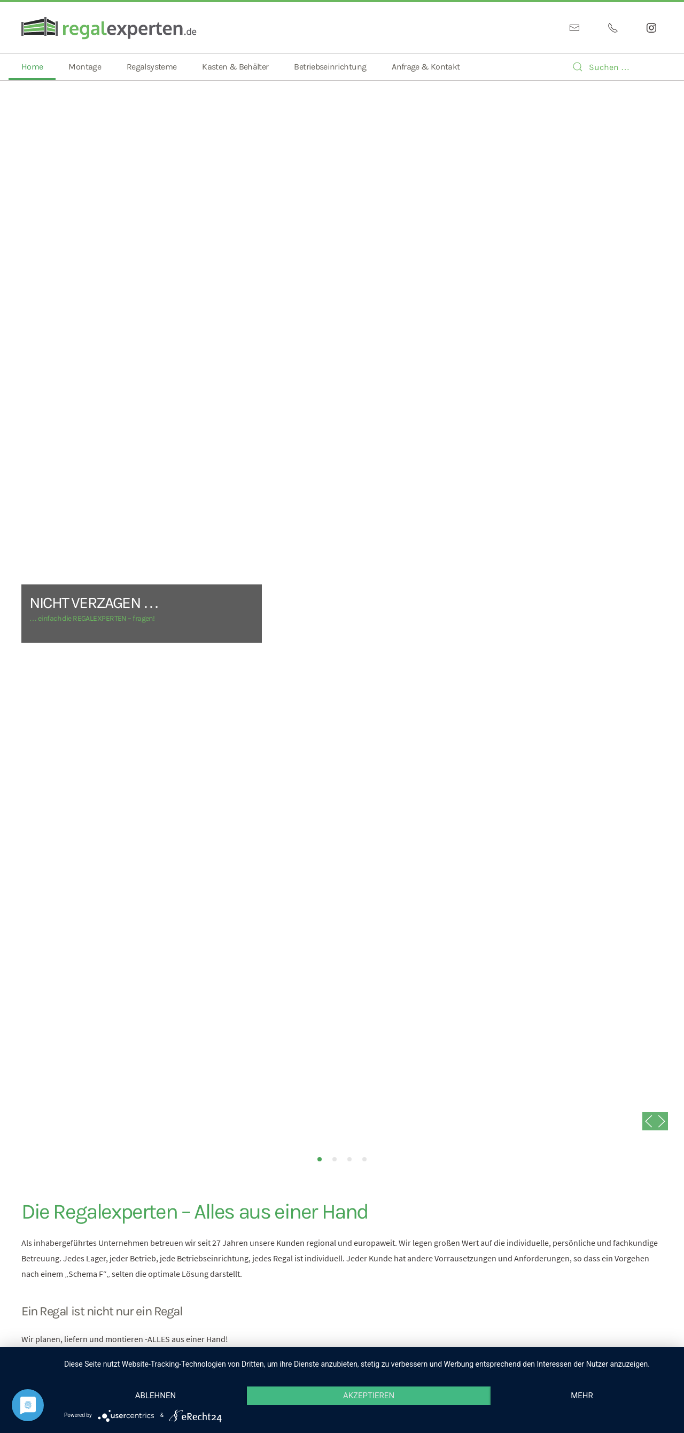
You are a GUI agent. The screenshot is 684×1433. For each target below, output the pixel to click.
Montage (84, 66)
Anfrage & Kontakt (426, 66)
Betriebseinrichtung (330, 66)
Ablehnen (155, 1395)
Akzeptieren (368, 1395)
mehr (582, 1395)
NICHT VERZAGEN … (319, 1159)
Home (32, 66)
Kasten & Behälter (235, 66)
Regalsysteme (151, 66)
